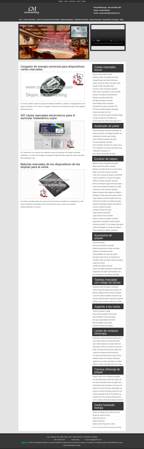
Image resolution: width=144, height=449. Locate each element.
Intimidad (94, 437)
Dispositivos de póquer (111, 19)
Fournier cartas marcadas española (105, 89)
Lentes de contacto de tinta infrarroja (105, 352)
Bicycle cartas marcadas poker (103, 86)
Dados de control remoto (101, 415)
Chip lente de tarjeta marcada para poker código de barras (113, 201)
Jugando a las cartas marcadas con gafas (107, 361)
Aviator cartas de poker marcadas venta (106, 83)
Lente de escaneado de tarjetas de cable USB (109, 186)
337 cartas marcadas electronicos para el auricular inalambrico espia (48, 117)
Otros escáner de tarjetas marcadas (105, 230)
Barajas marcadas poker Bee (103, 97)
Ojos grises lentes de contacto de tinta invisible (109, 347)
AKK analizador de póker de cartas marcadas (108, 145)
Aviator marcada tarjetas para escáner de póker (109, 290)
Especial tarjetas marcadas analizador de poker (109, 130)
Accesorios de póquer (103, 237)
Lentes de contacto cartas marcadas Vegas (108, 115)
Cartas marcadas (29, 19)
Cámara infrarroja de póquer (107, 371)
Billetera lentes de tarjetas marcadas (105, 163)
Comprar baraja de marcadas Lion (104, 118)
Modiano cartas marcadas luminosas (105, 77)
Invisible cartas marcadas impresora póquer (108, 260)
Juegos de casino (99, 263)
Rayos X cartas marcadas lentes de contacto (108, 364)
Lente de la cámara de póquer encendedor (107, 175)
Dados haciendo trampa (104, 406)
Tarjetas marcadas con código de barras (107, 281)
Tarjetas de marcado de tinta (103, 251)
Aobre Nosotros (77, 437)
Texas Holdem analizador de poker (105, 139)
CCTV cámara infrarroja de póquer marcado (108, 400)
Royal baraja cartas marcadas (103, 103)
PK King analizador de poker (103, 142)
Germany (72, 1)
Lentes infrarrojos (95, 19)
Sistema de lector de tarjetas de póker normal (108, 133)
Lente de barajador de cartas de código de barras (110, 227)
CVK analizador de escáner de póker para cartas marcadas (113, 148)
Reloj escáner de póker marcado (104, 166)
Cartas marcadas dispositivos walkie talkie (107, 269)
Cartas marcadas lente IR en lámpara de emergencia (111, 394)
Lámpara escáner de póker (102, 210)
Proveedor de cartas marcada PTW (105, 106)
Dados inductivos (99, 421)
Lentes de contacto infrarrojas (106, 332)
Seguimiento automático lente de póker (106, 221)
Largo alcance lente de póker (103, 216)
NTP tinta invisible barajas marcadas (105, 109)
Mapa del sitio (55, 437)
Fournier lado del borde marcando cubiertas (108, 298)
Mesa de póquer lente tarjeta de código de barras (110, 192)
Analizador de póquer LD (101, 151)
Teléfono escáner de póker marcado (105, 181)
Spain (66, 1)
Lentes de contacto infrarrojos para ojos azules (109, 338)
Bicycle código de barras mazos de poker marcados (111, 293)
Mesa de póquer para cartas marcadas (106, 248)
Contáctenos (87, 437)
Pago (65, 437)
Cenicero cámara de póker (102, 207)
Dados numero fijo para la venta (104, 424)
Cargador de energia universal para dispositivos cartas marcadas (53, 68)
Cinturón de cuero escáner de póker (105, 189)
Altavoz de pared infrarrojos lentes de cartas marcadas (112, 391)
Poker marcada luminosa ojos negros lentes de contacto (112, 350)
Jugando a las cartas (107, 306)
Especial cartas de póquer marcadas (105, 287)
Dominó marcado (99, 242)
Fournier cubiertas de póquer (103, 325)
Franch (78, 1)
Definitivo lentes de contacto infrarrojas (106, 358)
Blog (121, 19)
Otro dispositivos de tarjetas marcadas (106, 274)
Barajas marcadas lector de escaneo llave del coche (111, 169)
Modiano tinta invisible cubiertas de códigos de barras (111, 301)
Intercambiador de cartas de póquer (105, 254)
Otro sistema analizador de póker (104, 154)
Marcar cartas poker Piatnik (102, 74)
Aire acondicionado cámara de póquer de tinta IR (110, 379)
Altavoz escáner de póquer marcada (105, 218)
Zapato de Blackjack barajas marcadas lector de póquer (112, 204)
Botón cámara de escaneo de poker (105, 172)
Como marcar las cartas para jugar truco (107, 121)
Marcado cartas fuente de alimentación (106, 257)
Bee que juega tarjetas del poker (104, 320)
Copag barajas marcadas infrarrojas (105, 80)
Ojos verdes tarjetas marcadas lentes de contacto (110, 344)
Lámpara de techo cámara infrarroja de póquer (109, 397)
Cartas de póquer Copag (101, 311)
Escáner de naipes (106, 158)
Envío (70, 437)
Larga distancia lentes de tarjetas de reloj (107, 198)
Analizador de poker (81, 19)
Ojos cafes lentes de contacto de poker (106, 341)
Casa (20, 19)
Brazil (83, 1)
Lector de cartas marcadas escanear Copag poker (110, 296)
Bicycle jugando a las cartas (102, 323)
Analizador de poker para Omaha (104, 136)
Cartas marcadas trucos (105, 68)
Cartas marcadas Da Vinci (102, 112)
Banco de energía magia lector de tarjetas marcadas (111, 184)
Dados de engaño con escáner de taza (106, 412)
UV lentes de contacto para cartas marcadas (108, 355)
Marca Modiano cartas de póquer (104, 317)
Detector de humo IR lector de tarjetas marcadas (110, 388)
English (61, 1)
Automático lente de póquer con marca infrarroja (109, 385)
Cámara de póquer (66, 19)
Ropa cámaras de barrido (101, 213)
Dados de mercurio (99, 418)
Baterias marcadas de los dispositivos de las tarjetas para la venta (50, 166)
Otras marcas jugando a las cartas (105, 314)
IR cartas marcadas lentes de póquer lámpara (109, 382)
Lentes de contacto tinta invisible (47, 19)
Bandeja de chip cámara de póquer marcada (108, 195)
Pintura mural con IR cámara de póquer (106, 376)
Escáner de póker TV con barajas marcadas (108, 224)
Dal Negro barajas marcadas (103, 100)
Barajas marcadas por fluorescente (105, 95)
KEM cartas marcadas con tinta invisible (107, 92)
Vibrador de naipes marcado (102, 266)
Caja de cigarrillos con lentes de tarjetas (107, 178)
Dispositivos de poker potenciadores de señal (108, 272)
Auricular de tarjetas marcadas (103, 245)
